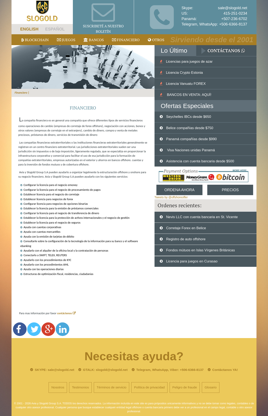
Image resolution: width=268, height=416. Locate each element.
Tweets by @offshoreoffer (171, 197)
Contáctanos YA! (225, 369)
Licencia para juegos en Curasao (191, 261)
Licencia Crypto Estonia (184, 73)
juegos (66, 39)
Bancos (94, 39)
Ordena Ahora (179, 190)
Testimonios (80, 387)
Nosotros (57, 387)
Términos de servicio (111, 387)
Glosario (210, 387)
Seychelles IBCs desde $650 (188, 117)
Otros (156, 39)
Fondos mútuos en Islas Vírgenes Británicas (200, 250)
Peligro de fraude (184, 387)
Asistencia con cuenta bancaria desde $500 (200, 161)
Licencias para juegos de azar (189, 62)
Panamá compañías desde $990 (191, 139)
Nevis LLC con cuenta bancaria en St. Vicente (202, 217)
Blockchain (35, 39)
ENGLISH (29, 29)
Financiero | (22, 92)
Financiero (126, 39)
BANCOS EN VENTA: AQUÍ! (188, 95)
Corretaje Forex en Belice (186, 228)
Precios (230, 190)
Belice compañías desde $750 (189, 128)
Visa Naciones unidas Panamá (190, 150)
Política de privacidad (149, 387)
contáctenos (64, 313)
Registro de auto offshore (185, 239)
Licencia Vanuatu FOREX (186, 84)
